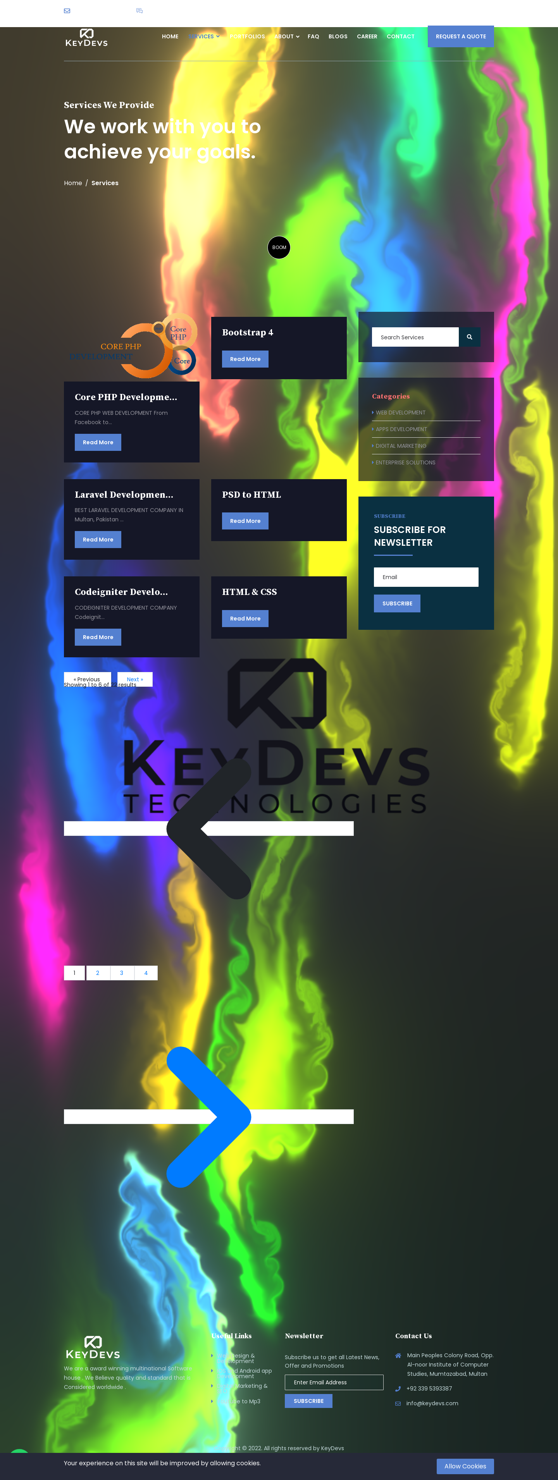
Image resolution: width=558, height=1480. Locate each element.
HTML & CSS (249, 592)
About (284, 36)
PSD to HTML (251, 495)
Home (170, 36)
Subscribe (309, 1401)
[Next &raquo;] (209, 1116)
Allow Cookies (465, 1466)
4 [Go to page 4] (146, 973)
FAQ (313, 36)
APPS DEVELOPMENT (401, 429)
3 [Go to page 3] (122, 973)
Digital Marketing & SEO (242, 1388)
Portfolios (247, 36)
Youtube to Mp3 (238, 1401)
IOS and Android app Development (244, 1373)
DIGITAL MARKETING (401, 446)
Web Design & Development (236, 1358)
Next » (135, 679)
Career (367, 36)
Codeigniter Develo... (121, 592)
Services (204, 36)
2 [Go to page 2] (98, 973)
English (475, 10)
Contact (401, 36)
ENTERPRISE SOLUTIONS (406, 462)
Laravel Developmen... (124, 495)
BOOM (279, 247)
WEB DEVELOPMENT (401, 412)
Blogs (338, 36)
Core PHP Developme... (126, 397)
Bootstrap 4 (247, 333)
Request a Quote (461, 36)
